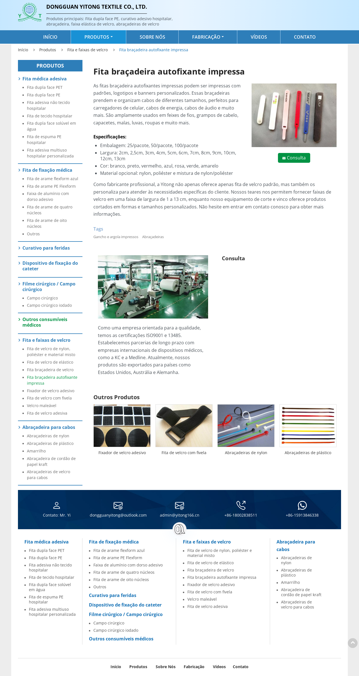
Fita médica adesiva (44, 79)
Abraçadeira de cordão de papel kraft (51, 461)
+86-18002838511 (240, 515)
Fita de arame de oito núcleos (47, 223)
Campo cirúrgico (42, 298)
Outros (33, 233)
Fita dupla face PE (43, 94)
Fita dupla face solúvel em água (51, 126)
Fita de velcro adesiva (47, 413)
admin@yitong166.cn (179, 515)
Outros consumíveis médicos (44, 322)
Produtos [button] (96, 37)
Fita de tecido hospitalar (49, 116)
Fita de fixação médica (47, 170)
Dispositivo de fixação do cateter (50, 265)
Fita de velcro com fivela (184, 452)
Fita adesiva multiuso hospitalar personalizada (50, 153)
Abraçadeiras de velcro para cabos (48, 474)
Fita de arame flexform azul (52, 178)
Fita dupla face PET (45, 87)
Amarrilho (36, 451)
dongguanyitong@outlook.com (118, 515)
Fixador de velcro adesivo (122, 452)
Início (50, 37)
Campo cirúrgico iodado (49, 305)
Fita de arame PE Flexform (51, 186)
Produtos (47, 49)
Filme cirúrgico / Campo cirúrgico (48, 286)
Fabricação (194, 666)
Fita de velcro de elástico (50, 362)
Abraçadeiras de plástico (308, 452)
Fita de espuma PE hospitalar (44, 139)
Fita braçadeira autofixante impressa (52, 380)
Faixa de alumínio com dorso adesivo (48, 196)
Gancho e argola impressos (115, 236)
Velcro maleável (41, 405)
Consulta (296, 158)
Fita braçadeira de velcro (50, 369)
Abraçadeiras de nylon (246, 452)
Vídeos (259, 37)
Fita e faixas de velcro (87, 49)
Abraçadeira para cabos (48, 427)
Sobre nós (152, 37)
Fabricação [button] (206, 37)
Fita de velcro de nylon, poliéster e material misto (51, 351)
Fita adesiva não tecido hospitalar (48, 105)
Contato (305, 37)
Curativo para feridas (46, 248)
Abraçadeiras (153, 236)
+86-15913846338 (302, 515)
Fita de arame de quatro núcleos (49, 209)
